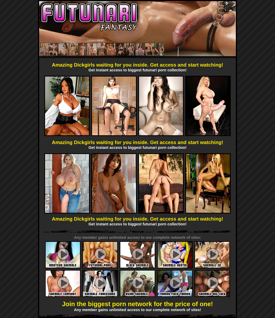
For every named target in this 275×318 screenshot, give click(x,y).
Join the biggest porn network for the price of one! (137, 303)
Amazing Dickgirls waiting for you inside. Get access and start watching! (137, 65)
